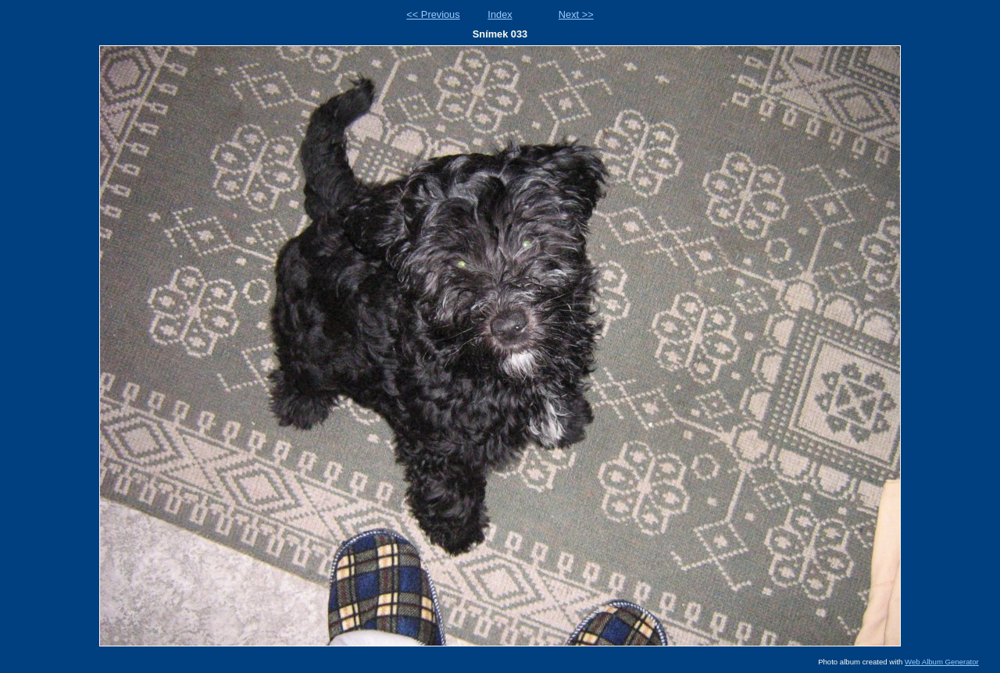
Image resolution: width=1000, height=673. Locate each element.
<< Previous (432, 14)
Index (500, 14)
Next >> (576, 14)
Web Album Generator (942, 661)
